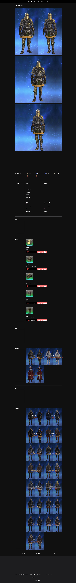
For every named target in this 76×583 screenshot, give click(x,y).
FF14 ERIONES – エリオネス (36, 574)
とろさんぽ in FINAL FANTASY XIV (37, 577)
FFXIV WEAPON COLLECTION (21, 577)
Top (54, 553)
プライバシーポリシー (50, 574)
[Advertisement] (38, 160)
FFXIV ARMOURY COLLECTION (38, 1)
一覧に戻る (23, 553)
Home (38, 553)
